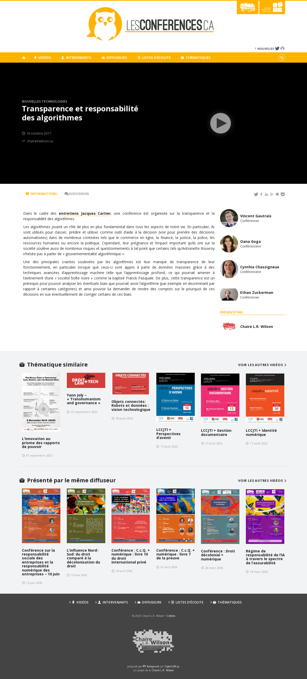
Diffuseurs (114, 57)
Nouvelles (265, 49)
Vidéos (42, 57)
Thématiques (196, 57)
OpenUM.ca (172, 666)
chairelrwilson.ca (40, 141)
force (153, 666)
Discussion (76, 194)
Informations (41, 194)
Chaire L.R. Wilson (163, 670)
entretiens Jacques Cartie (84, 213)
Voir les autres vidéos (263, 365)
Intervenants (76, 57)
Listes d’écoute (154, 57)
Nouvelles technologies (44, 101)
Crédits (171, 616)
